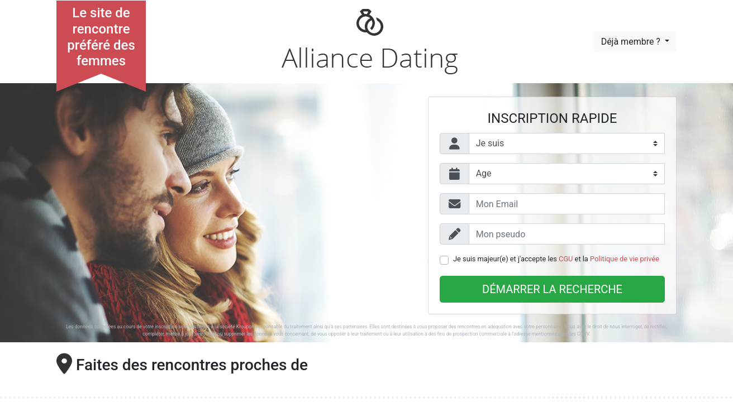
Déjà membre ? (632, 41)
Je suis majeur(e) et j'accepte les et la (556, 259)
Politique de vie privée (624, 259)
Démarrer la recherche (552, 289)
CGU (566, 259)
